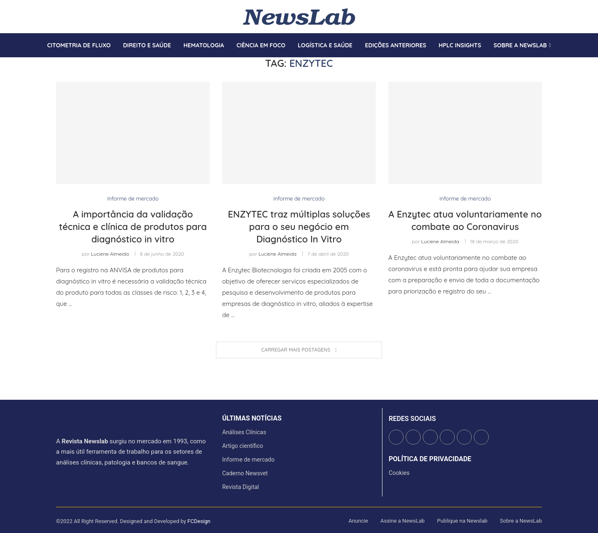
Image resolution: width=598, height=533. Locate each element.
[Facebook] (56, 16)
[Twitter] (61, 16)
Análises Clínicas (244, 432)
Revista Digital (240, 487)
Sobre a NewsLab (521, 521)
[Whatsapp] (81, 16)
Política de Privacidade (430, 459)
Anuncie (358, 521)
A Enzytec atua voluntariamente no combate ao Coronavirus (465, 220)
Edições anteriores (395, 45)
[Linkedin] (71, 16)
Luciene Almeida (110, 254)
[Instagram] (66, 16)
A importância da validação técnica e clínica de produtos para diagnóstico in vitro (133, 226)
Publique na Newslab (462, 521)
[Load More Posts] (299, 350)
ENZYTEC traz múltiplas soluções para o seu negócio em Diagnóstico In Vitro (299, 226)
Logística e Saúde (325, 45)
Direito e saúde (147, 45)
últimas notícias (252, 418)
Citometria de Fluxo (78, 45)
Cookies (399, 473)
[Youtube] (76, 16)
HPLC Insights (460, 45)
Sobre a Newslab (520, 45)
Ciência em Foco (260, 45)
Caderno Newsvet (245, 473)
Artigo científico (242, 446)
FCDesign (198, 521)
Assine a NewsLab (402, 521)
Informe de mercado (248, 459)
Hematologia (204, 45)
